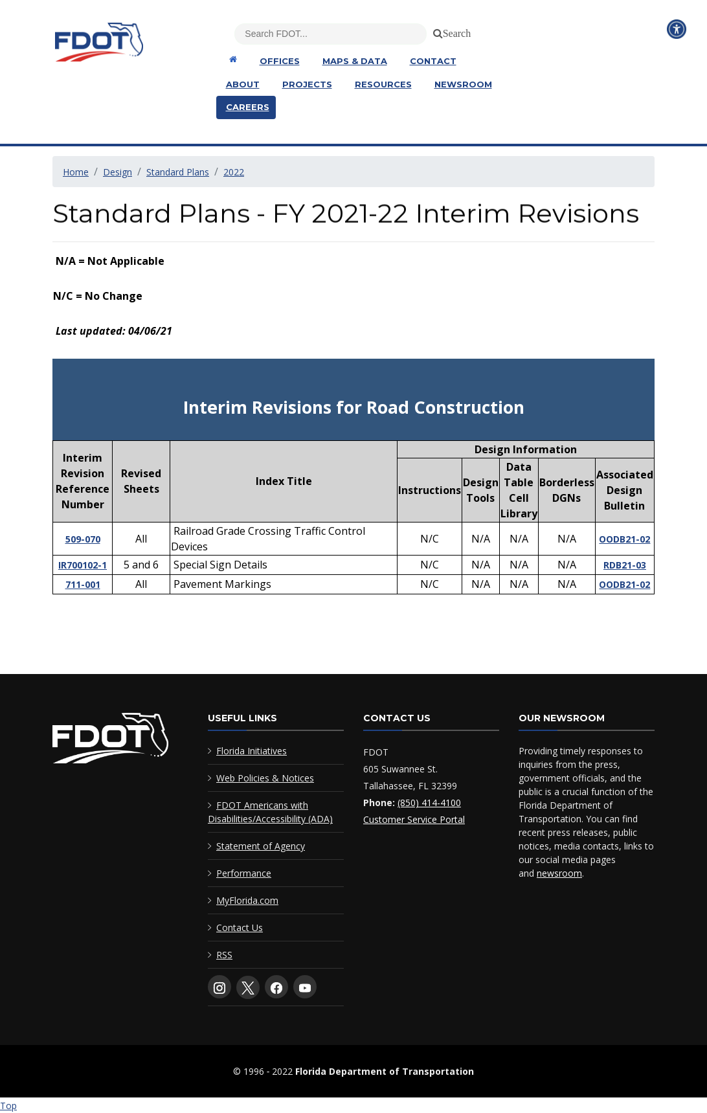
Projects (307, 84)
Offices (280, 61)
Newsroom (463, 84)
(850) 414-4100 (429, 802)
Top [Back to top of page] (8, 1105)
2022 (233, 172)
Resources (383, 84)
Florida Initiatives (251, 751)
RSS (224, 955)
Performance (243, 873)
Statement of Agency (260, 846)
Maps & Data (354, 61)
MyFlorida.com (247, 900)
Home (76, 172)
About (243, 84)
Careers (247, 107)
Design (117, 172)
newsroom (559, 873)
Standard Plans (177, 172)
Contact (433, 61)
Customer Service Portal (414, 819)
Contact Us (239, 927)
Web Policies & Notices (265, 778)
